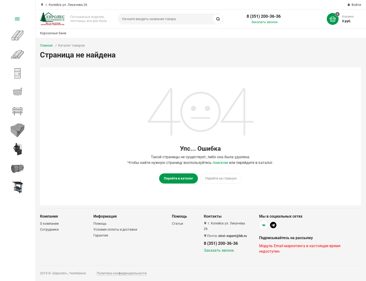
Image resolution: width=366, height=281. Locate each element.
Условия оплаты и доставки (115, 228)
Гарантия (100, 234)
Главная (46, 45)
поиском (220, 162)
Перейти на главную (221, 178)
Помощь (100, 222)
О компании (49, 222)
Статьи (177, 222)
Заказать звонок (264, 22)
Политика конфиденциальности (122, 272)
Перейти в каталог (178, 178)
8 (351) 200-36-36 (264, 16)
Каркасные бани (53, 33)
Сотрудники (49, 228)
